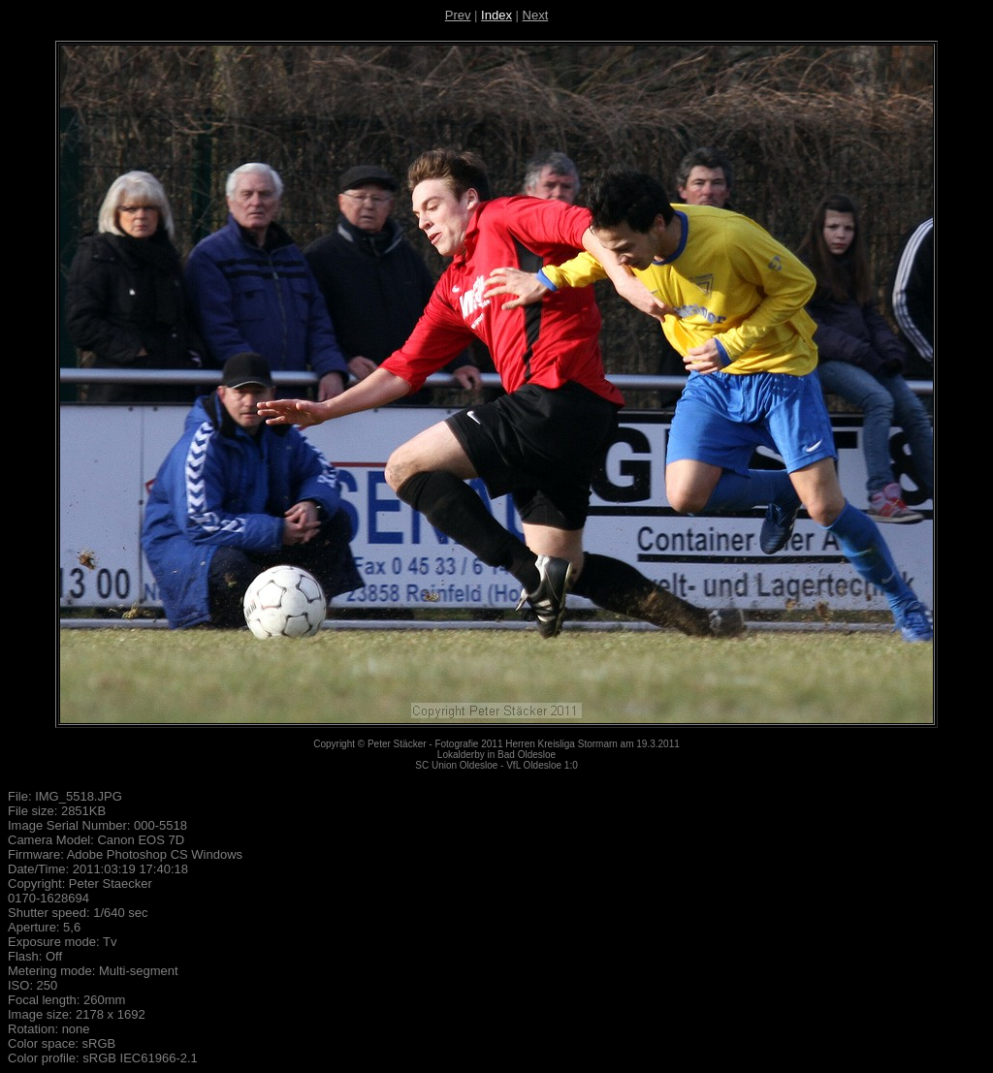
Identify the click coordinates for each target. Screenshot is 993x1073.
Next (536, 15)
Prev (458, 15)
